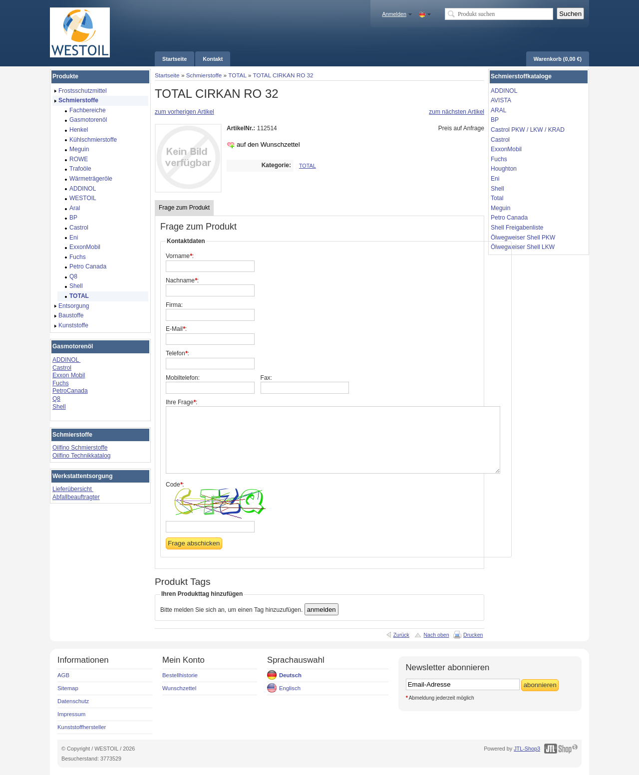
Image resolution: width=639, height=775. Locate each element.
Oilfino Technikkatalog (81, 455)
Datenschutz (73, 701)
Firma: (174, 304)
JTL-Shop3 (527, 749)
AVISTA (501, 100)
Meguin (500, 208)
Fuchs (60, 383)
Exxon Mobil (68, 375)
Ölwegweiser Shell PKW (523, 237)
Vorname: (180, 256)
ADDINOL (66, 359)
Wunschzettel (179, 688)
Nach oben (436, 635)
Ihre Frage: (181, 402)
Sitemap (67, 688)
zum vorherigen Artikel (184, 111)
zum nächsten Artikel (456, 111)
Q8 (56, 398)
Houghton (504, 168)
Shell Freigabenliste (517, 227)
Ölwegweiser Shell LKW (523, 247)
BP (495, 119)
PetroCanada (70, 390)
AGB (63, 675)
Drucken (473, 635)
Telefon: (177, 353)
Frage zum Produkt (184, 207)
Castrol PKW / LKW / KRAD (528, 129)
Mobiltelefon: (183, 377)
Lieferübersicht (72, 489)
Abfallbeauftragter (76, 497)
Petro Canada (509, 217)
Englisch (290, 688)
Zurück (401, 635)
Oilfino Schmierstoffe (80, 447)
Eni (495, 178)
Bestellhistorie (180, 675)
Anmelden (394, 14)
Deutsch (290, 675)
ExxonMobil (506, 149)
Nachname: (182, 280)
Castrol (61, 367)
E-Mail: (176, 328)
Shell (59, 406)
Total (497, 198)
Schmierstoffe (204, 75)
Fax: (266, 377)
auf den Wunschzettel (268, 144)
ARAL (498, 110)
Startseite (167, 75)
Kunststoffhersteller (81, 727)
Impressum (71, 714)
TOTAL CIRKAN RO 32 (283, 75)
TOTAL (237, 75)
